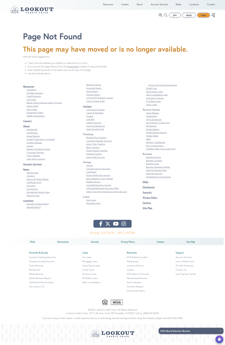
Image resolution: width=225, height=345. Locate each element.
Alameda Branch (34, 209)
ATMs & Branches (153, 121)
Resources (108, 5)
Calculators (31, 91)
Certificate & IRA (34, 184)
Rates (178, 5)
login (203, 16)
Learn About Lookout (36, 161)
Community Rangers (35, 154)
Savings (89, 167)
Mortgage (31, 187)
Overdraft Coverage (155, 100)
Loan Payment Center (186, 276)
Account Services (159, 5)
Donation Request (34, 144)
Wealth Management (36, 118)
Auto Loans (91, 202)
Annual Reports (33, 138)
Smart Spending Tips (95, 131)
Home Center (32, 108)
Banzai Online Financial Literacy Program (44, 105)
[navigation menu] (213, 16)
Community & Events (95, 111)
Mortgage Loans (93, 205)
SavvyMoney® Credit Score (158, 125)
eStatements (151, 118)
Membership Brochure (137, 280)
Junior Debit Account (95, 159)
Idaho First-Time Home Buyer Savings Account (106, 193)
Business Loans (152, 166)
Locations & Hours (135, 267)
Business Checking (154, 162)
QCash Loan (151, 90)
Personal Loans (33, 197)
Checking (31, 178)
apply (189, 16)
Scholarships (32, 135)
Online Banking (152, 115)
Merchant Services (154, 175)
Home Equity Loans (154, 93)
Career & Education (94, 115)
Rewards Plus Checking (96, 139)
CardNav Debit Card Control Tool (160, 151)
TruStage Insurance (35, 95)
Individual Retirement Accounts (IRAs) (102, 190)
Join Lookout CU (36, 288)
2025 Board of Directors (138, 276)
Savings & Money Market (38, 181)
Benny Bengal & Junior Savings (99, 180)
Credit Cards (88, 272)
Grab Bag (90, 121)
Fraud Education (34, 98)
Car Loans (87, 259)
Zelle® (148, 141)
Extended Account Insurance (158, 179)
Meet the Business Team (156, 172)
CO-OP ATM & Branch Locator (99, 100)
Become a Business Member (158, 169)
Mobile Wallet (152, 138)
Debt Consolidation (91, 284)
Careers (125, 5)
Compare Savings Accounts (98, 171)
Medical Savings (93, 184)
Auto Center (32, 111)
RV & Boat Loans (153, 103)
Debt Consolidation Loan (157, 97)
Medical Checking (94, 156)
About (140, 5)
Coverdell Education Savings (98, 187)
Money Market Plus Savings (98, 177)
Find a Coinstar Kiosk (95, 103)
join (175, 16)
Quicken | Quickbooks (155, 144)
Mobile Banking (152, 131)
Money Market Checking (97, 152)
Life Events (31, 101)
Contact (211, 5)
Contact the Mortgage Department (162, 87)
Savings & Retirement (95, 128)
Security (147, 194)
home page (72, 68)
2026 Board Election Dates (41, 284)
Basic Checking (93, 149)
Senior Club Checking (95, 146)
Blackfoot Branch (93, 87)
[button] (219, 339)
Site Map (147, 210)
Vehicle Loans (32, 174)
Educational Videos (35, 114)
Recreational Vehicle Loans (38, 194)
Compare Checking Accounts (99, 143)
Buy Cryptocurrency (154, 147)
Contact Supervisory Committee (41, 141)
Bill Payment (151, 128)
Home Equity (32, 191)
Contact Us (181, 272)
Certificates (91, 174)
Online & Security (93, 124)
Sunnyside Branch (94, 90)
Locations (194, 5)
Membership (32, 131)
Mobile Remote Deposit (156, 134)
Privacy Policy (150, 199)
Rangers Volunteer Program (38, 151)
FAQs (145, 184)
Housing (89, 118)
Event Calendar (33, 158)
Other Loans (151, 106)
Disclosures (149, 189)
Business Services (153, 159)
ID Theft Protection (185, 267)
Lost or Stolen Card (185, 263)
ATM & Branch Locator (137, 259)
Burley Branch (92, 93)
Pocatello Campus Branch (38, 206)
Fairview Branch (93, 96)
